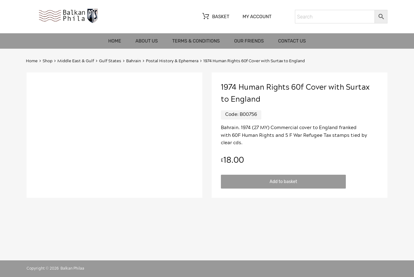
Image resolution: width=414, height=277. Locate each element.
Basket (215, 17)
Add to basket (283, 181)
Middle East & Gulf (75, 61)
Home (114, 41)
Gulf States (110, 61)
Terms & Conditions (196, 41)
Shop (47, 61)
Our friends (249, 41)
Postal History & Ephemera (172, 61)
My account (256, 16)
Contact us (292, 41)
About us (146, 41)
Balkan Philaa (72, 268)
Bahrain (133, 61)
